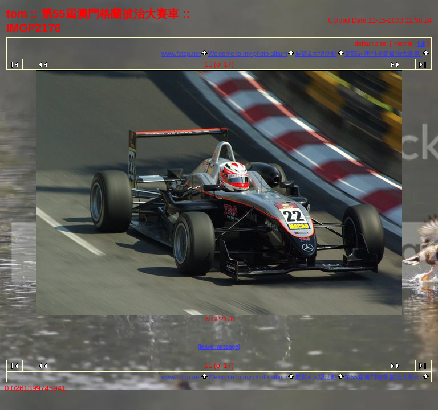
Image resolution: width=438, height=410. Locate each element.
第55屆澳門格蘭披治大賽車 (383, 53)
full (421, 43)
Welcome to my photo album (247, 53)
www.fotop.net (181, 53)
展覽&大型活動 (315, 53)
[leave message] (219, 346)
